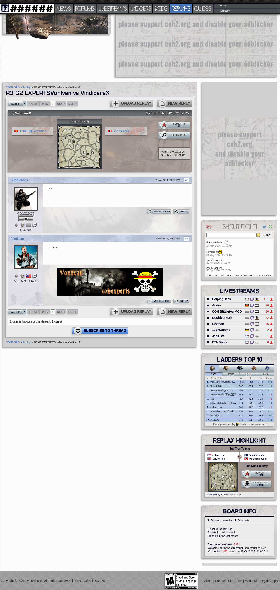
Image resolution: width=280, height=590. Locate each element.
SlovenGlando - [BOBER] (225, 403)
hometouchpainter (255, 548)
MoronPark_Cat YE (221, 390)
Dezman (218, 324)
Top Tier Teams (240, 448)
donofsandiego (214, 242)
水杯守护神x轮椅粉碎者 (224, 382)
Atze (208, 275)
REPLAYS (181, 8)
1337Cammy (221, 330)
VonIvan (17, 238)
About (208, 581)
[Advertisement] (175, 45)
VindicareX (23, 113)
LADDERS (141, 8)
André (216, 305)
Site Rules (235, 581)
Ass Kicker (212, 260)
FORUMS (85, 8)
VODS (161, 8)
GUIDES (203, 8)
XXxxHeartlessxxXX (231, 494)
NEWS (64, 8)
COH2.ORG (13, 87)
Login (222, 5)
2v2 (231, 374)
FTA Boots (219, 342)
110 (212, 398)
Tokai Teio (216, 386)
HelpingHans (221, 299)
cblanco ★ (216, 407)
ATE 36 (214, 419)
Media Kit (252, 581)
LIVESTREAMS (113, 8)
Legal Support (270, 581)
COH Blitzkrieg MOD (227, 311)
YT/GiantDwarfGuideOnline (226, 411)
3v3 (248, 374)
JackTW (218, 336)
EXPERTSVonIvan (33, 131)
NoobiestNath (222, 317)
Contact (220, 581)
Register (224, 10)
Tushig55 (215, 415)
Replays (27, 87)
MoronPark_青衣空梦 (223, 394)
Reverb (210, 251)
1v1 (214, 374)
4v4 (266, 374)
